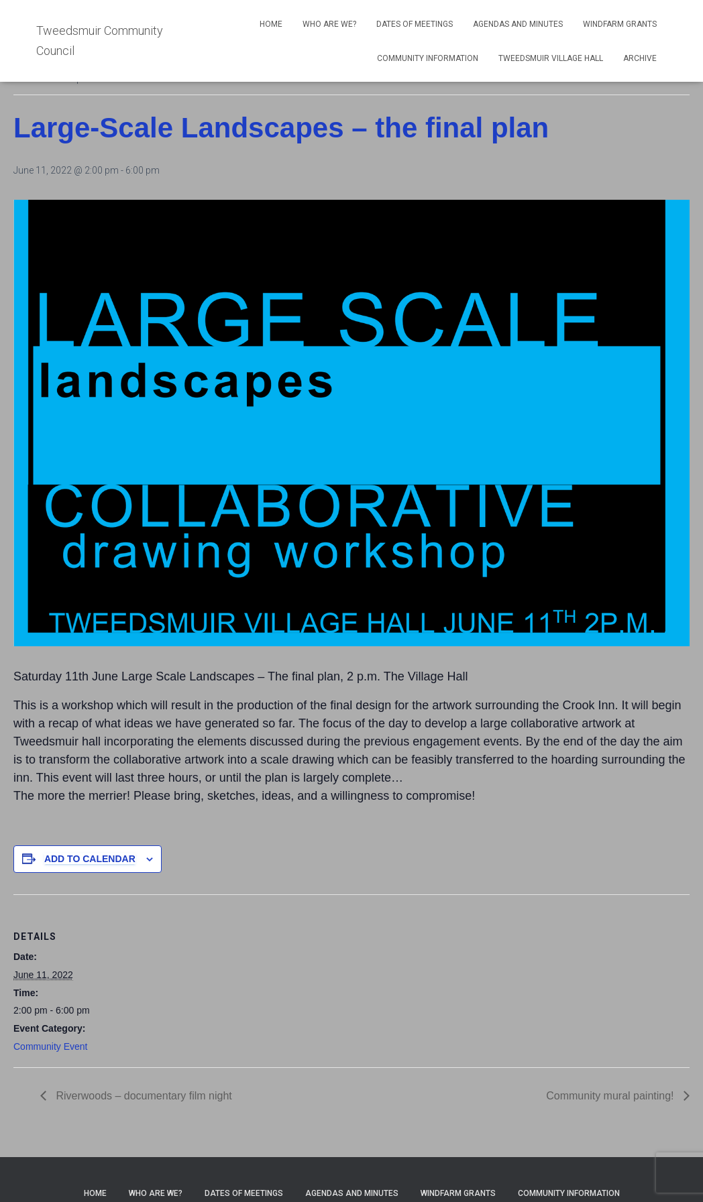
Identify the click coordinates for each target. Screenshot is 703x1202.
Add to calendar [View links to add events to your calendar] (90, 858)
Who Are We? (329, 24)
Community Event (50, 1046)
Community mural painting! (611, 1095)
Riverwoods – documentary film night (142, 1095)
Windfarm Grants (620, 24)
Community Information (427, 58)
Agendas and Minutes (518, 24)
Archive (640, 58)
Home (271, 24)
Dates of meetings (414, 24)
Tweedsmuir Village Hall (550, 58)
